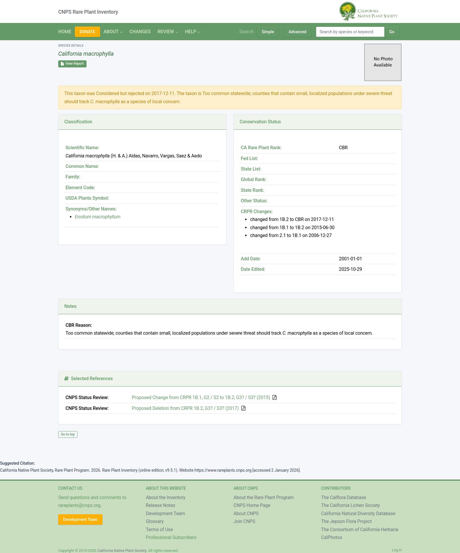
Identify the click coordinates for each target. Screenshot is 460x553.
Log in (397, 550)
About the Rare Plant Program (263, 497)
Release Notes (160, 505)
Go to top (68, 434)
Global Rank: (253, 179)
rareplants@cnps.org (79, 505)
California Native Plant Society (121, 550)
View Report (72, 64)
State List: (251, 169)
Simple (268, 31)
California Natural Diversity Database (358, 513)
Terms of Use (159, 529)
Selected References (88, 378)
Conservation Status (260, 121)
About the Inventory (165, 497)
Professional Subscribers (171, 537)
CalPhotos (331, 537)
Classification (78, 121)
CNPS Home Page (251, 505)
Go (391, 31)
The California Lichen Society (350, 505)
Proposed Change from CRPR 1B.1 (201, 397)
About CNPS (246, 513)
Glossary (155, 521)
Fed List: (249, 158)
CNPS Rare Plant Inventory (88, 12)
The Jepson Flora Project (346, 521)
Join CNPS (244, 521)
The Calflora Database (343, 497)
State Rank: (252, 190)
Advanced (297, 31)
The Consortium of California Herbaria (359, 529)
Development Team (80, 519)
